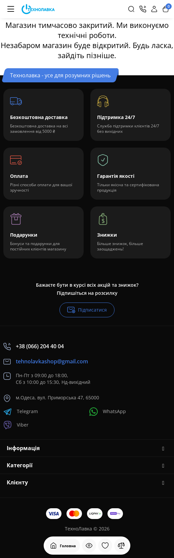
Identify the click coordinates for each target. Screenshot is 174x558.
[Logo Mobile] (38, 9)
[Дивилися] (89, 546)
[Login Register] (154, 9)
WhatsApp (107, 411)
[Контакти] (143, 9)
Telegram (20, 411)
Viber (16, 425)
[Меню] (10, 9)
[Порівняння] (121, 546)
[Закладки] (105, 546)
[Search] (131, 9)
